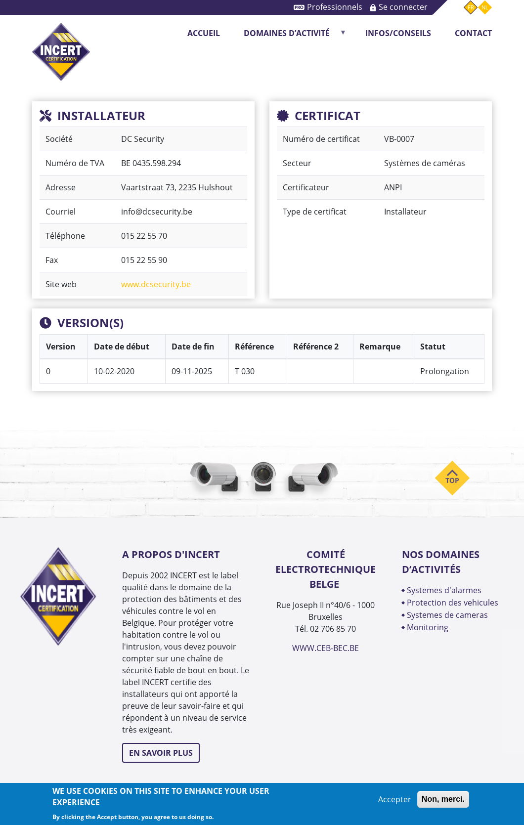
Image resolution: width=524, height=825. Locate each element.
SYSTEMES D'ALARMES (444, 590)
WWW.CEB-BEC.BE (325, 648)
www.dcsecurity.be (156, 284)
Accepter (394, 799)
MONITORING (428, 627)
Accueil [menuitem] (203, 33)
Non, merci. (443, 799)
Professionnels (334, 6)
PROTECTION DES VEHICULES (452, 602)
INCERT (61, 44)
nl (484, 7)
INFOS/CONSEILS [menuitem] (398, 33)
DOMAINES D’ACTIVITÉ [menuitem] (290, 36)
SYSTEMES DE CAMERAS (447, 614)
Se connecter (403, 6)
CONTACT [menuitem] (473, 33)
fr (471, 7)
